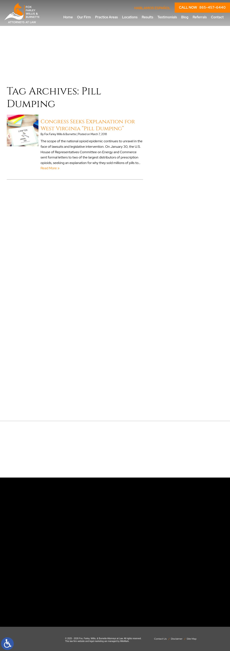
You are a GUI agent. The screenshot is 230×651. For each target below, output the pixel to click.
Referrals (200, 17)
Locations (129, 17)
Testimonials (167, 17)
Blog (184, 17)
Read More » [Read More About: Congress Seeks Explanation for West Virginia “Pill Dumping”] (50, 168)
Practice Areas (106, 17)
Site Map (192, 638)
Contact (217, 17)
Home (68, 17)
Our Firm (84, 17)
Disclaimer (176, 638)
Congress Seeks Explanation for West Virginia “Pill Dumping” (88, 125)
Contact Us (160, 638)
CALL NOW (202, 7)
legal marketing (96, 641)
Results (147, 17)
